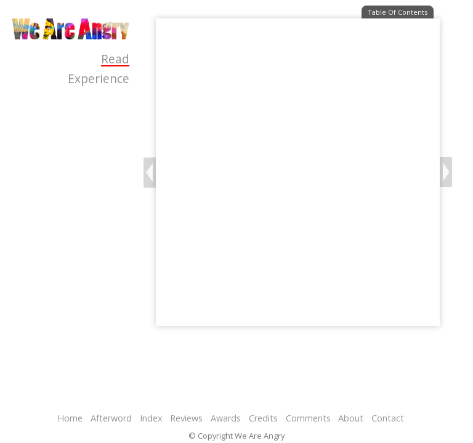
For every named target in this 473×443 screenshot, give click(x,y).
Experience (98, 78)
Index (151, 418)
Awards (226, 418)
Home (70, 418)
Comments (308, 418)
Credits (263, 418)
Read (115, 59)
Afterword (111, 418)
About (350, 418)
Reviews (186, 418)
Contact (387, 418)
